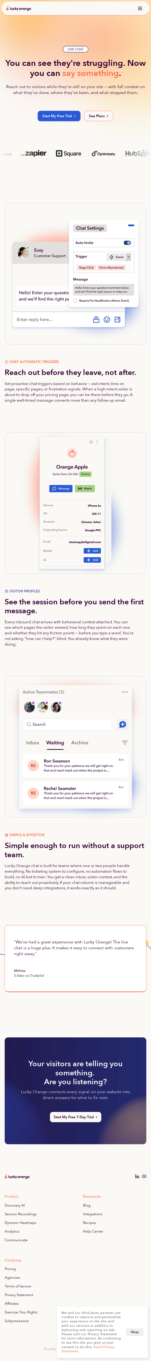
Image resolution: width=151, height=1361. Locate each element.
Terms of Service (18, 1286)
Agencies (12, 1277)
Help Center (93, 1231)
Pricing (10, 1269)
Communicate (16, 1240)
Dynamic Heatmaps (20, 1222)
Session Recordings (21, 1214)
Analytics (12, 1231)
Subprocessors (17, 1321)
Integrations (92, 1214)
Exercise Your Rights (21, 1312)
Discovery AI (15, 1205)
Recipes (89, 1222)
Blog (87, 1205)
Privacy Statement (19, 1295)
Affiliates (12, 1303)
